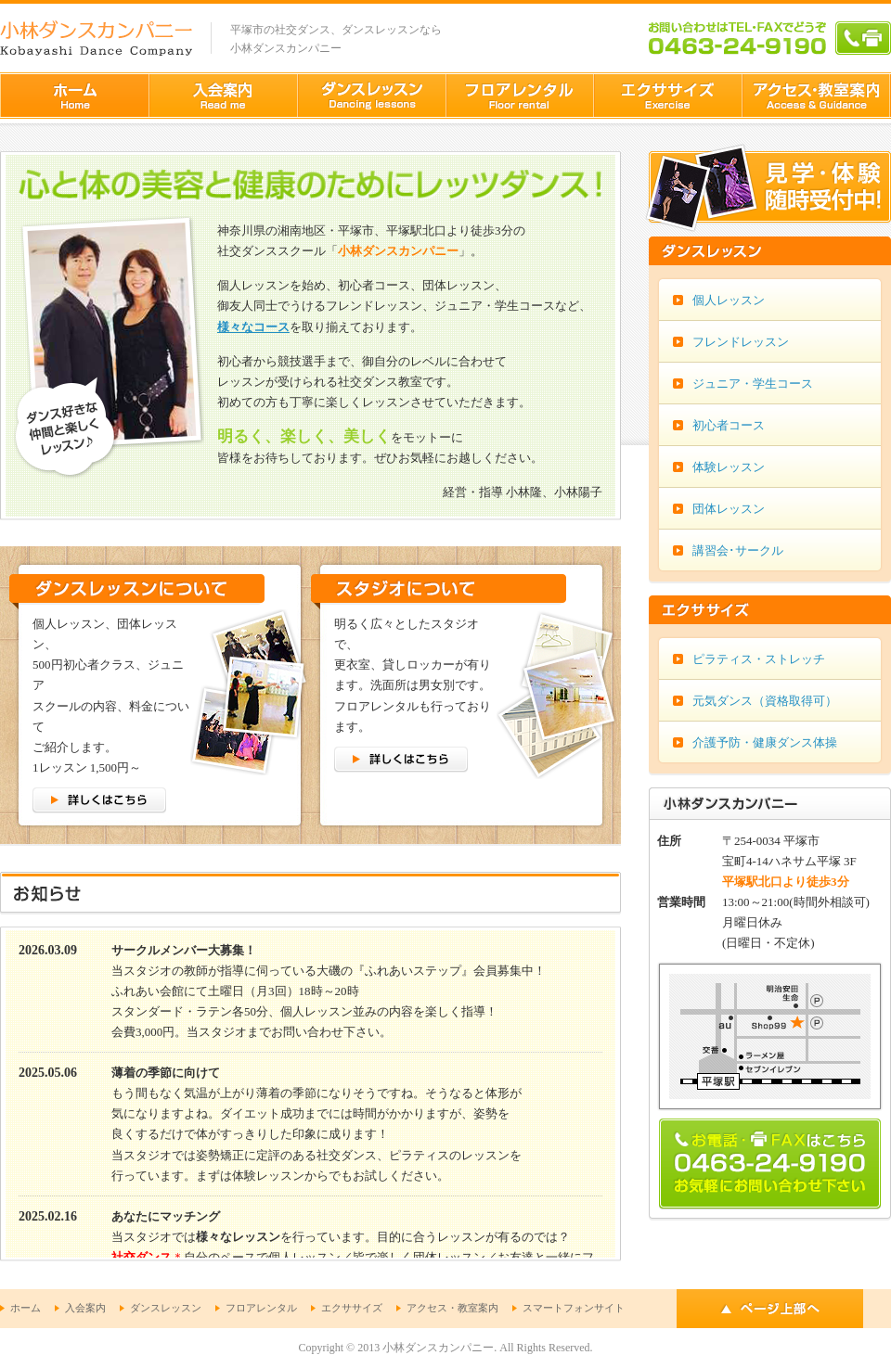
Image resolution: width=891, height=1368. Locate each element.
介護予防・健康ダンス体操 (764, 742)
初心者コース (728, 425)
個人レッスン (728, 300)
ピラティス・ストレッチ (758, 659)
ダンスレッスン (165, 1307)
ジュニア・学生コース (752, 383)
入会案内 (85, 1307)
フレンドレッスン (740, 342)
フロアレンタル (261, 1307)
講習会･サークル (737, 550)
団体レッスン (728, 509)
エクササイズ (351, 1307)
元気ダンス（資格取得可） (764, 701)
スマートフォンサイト (574, 1307)
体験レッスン (728, 467)
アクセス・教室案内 (452, 1307)
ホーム (25, 1307)
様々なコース (253, 327)
